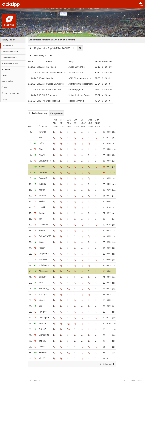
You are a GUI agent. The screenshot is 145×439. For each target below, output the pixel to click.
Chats (4, 87)
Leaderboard (7, 46)
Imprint (126, 380)
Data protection (137, 380)
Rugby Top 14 (8, 40)
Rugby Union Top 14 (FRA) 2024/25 (52, 48)
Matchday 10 (40, 55)
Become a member (10, 93)
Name (43, 126)
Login (4, 99)
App (40, 380)
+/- (34, 126)
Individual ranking (38, 113)
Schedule (6, 69)
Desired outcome (9, 57)
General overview (10, 51)
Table (4, 75)
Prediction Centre (10, 63)
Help (35, 380)
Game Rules (7, 81)
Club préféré (56, 113)
